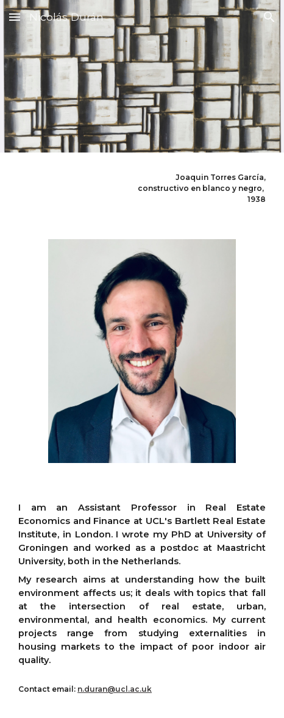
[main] (142, 188)
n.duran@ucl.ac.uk (114, 689)
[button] (14, 17)
